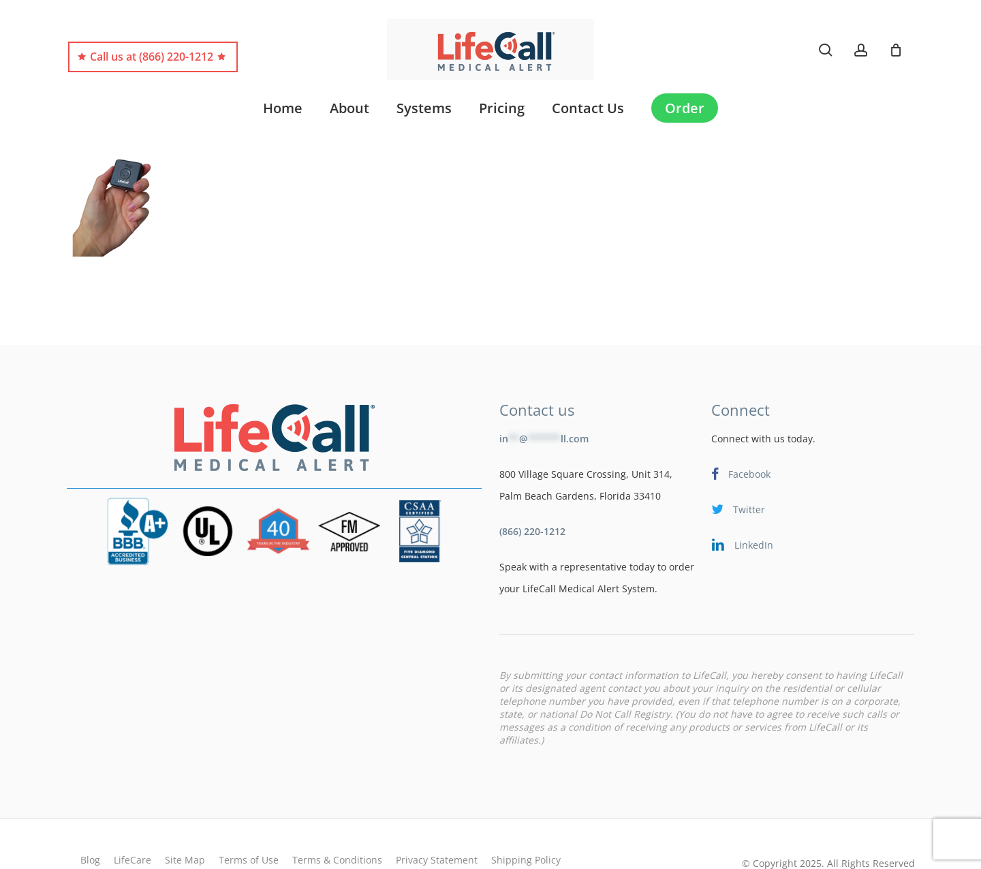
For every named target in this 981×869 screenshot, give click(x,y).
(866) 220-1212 (532, 498)
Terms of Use (249, 827)
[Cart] (895, 49)
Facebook (740, 441)
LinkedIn (742, 512)
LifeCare (132, 827)
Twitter (738, 476)
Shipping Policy (526, 827)
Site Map (185, 827)
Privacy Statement (437, 827)
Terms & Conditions (337, 827)
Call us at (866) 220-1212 (151, 57)
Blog (90, 827)
